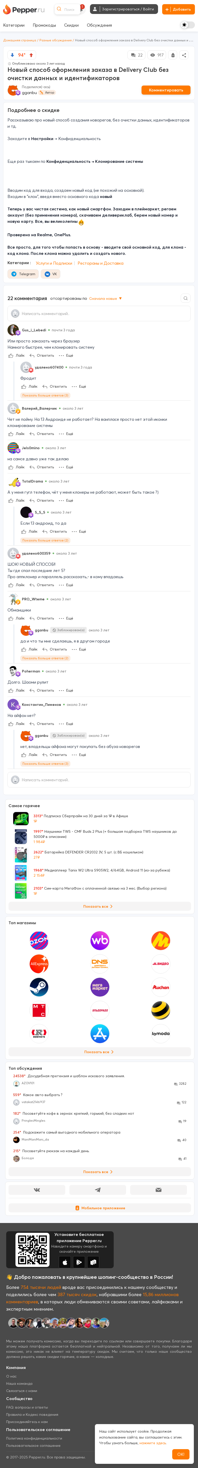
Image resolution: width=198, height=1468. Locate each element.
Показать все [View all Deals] (98, 906)
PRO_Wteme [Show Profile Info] (33, 599)
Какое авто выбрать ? (37, 1094)
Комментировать (166, 90)
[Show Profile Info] (13, 330)
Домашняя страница (19, 40)
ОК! (180, 1454)
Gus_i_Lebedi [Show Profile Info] (34, 330)
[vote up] (31, 55)
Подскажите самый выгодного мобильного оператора (66, 1132)
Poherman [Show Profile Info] (31, 671)
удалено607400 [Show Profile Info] (49, 367)
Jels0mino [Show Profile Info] (31, 448)
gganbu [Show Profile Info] (41, 630)
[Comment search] (186, 298)
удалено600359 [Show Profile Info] (36, 553)
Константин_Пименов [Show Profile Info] (41, 704)
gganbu (29, 92)
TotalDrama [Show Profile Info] (32, 481)
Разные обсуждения (55, 40)
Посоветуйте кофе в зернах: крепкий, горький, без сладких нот (73, 1113)
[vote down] (12, 55)
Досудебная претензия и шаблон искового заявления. (69, 1076)
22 (136, 55)
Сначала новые (106, 298)
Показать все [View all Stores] (100, 1052)
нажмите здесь (152, 1443)
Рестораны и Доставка (100, 263)
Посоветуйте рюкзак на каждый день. (51, 1151)
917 (157, 55)
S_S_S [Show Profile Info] (40, 512)
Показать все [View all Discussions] (98, 1172)
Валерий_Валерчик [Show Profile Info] (39, 408)
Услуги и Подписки (54, 263)
